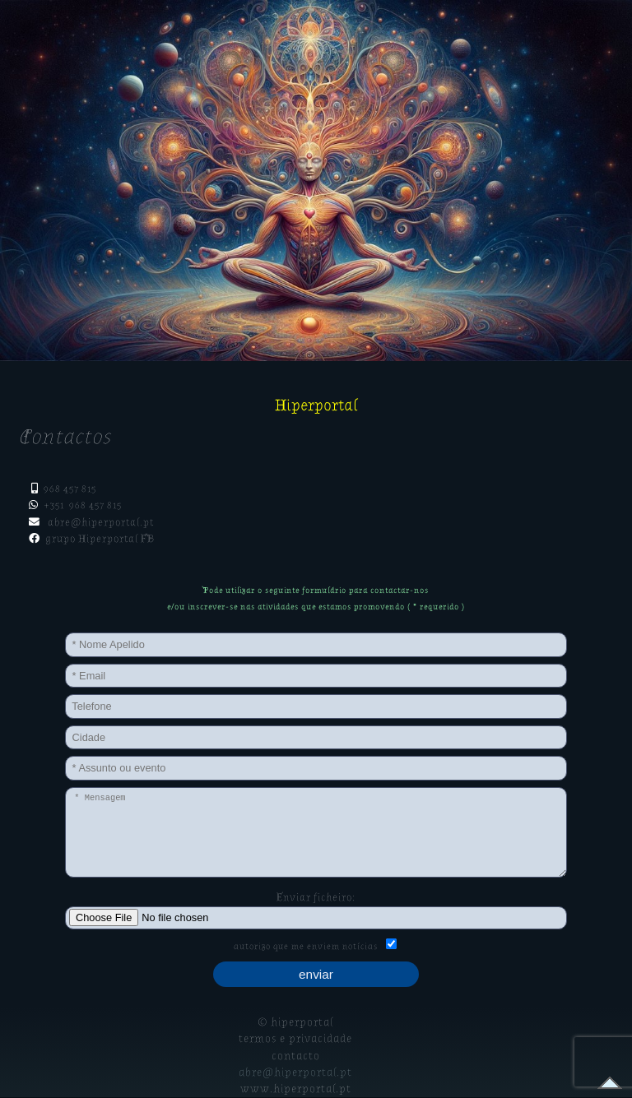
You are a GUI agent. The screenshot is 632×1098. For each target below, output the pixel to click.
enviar (316, 974)
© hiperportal (295, 1022)
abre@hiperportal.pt (101, 522)
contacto (296, 1056)
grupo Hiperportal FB (97, 538)
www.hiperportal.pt (295, 1089)
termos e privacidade (295, 1038)
